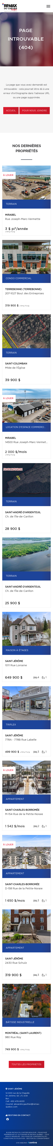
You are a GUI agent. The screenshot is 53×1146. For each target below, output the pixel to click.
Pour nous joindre (34, 111)
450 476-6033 (17, 1101)
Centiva (32, 1142)
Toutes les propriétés (26, 1065)
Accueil (11, 111)
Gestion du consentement (37, 1138)
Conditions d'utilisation (14, 1138)
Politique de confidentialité (34, 1136)
